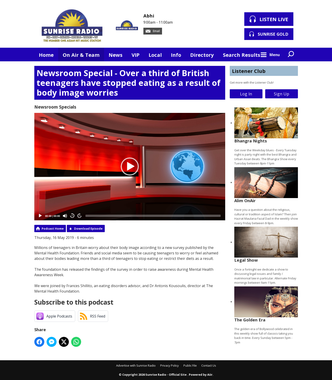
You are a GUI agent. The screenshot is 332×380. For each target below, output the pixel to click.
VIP (136, 54)
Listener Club (248, 70)
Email (153, 31)
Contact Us (208, 365)
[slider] (153, 216)
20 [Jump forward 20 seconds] (80, 216)
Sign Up (281, 94)
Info (176, 54)
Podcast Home (53, 228)
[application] (129, 166)
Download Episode (88, 228)
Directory (202, 54)
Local (155, 54)
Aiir (209, 375)
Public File (190, 365)
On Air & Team (81, 54)
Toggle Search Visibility (291, 54)
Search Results (241, 54)
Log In (246, 94)
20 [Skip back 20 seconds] (72, 216)
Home (46, 54)
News (115, 54)
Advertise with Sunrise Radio (136, 365)
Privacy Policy (169, 365)
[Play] (40, 216)
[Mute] (65, 216)
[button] (130, 166)
